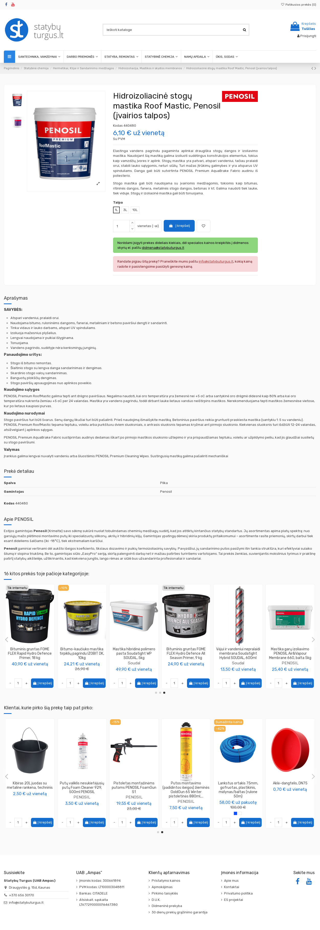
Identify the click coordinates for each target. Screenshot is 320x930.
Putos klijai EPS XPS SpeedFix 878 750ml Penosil (134, 785)
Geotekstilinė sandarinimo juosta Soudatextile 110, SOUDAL (134, 653)
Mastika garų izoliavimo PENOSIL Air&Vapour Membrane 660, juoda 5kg (30, 653)
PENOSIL (29, 663)
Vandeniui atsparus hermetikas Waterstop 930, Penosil (290, 653)
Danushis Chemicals (82, 654)
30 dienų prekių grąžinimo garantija (179, 912)
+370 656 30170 (21, 895)
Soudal (134, 663)
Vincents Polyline (238, 663)
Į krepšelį (179, 226)
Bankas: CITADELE (93, 893)
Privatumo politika (238, 893)
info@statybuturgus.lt (26, 902)
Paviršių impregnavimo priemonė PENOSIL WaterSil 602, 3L (186, 653)
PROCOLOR (82, 793)
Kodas (118, 125)
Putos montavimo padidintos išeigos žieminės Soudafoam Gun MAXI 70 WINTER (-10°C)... (186, 789)
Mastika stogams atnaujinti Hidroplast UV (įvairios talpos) (238, 653)
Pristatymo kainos (166, 880)
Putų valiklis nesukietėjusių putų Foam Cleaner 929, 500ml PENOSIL (290, 787)
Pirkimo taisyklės (165, 893)
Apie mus (231, 880)
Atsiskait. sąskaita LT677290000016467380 (98, 902)
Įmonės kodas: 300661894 (100, 880)
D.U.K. (156, 900)
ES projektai (233, 900)
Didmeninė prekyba (167, 906)
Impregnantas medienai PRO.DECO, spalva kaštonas (81, 785)
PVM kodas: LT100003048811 (101, 887)
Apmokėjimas (162, 887)
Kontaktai (231, 887)
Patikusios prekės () (298, 4)
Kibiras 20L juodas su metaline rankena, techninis (238, 785)
